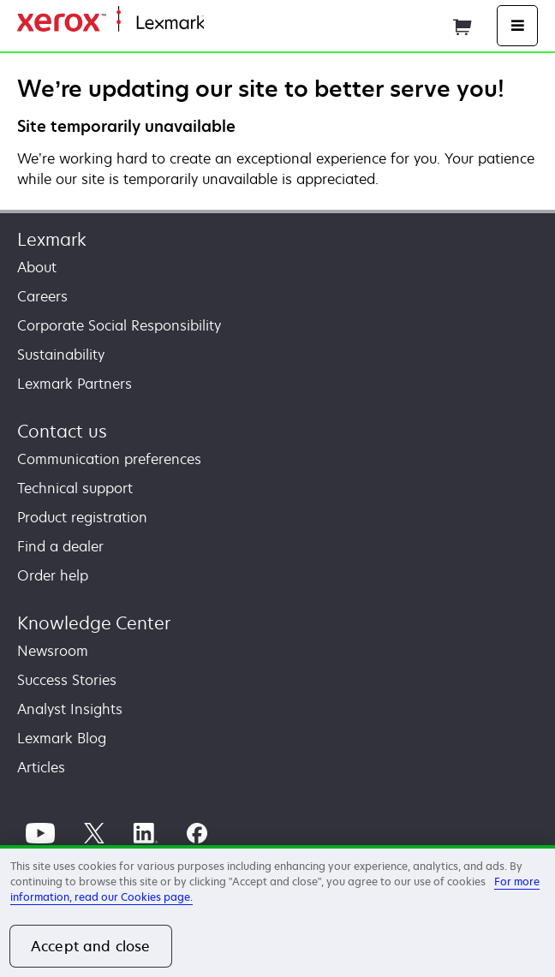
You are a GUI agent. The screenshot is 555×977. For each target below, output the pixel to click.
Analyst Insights (69, 709)
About (37, 267)
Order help (52, 575)
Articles (41, 767)
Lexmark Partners (74, 383)
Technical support (75, 488)
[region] (277, 911)
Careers (42, 296)
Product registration (82, 517)
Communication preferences (109, 459)
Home (221, 23)
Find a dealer (60, 546)
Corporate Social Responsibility (119, 325)
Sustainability (60, 354)
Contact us (62, 431)
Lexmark (52, 239)
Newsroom (52, 650)
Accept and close (91, 946)
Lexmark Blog (61, 738)
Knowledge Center (93, 622)
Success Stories (66, 679)
